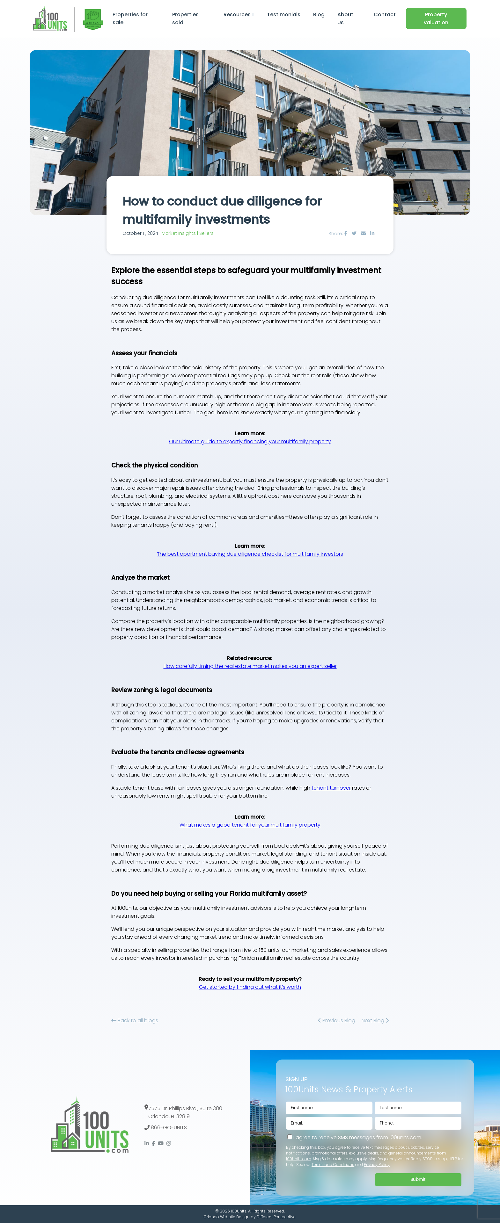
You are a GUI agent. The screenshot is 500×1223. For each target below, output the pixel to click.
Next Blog (375, 1020)
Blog (319, 14)
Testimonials (283, 14)
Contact (385, 14)
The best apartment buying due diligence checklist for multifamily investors (250, 554)
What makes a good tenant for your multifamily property (250, 825)
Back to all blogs (134, 1020)
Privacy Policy (377, 1164)
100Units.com (298, 1158)
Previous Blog (336, 1020)
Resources (237, 14)
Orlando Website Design (227, 1216)
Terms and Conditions (333, 1164)
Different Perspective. (276, 1216)
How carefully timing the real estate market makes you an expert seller (250, 666)
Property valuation (436, 18)
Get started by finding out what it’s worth (250, 987)
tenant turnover (331, 788)
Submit (418, 1179)
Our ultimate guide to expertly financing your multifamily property (250, 441)
